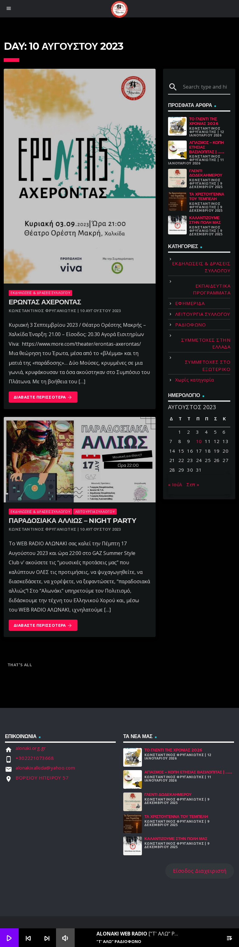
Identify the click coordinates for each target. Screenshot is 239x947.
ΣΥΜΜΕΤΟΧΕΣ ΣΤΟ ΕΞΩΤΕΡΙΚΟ (207, 365)
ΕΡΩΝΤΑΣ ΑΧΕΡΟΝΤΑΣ (45, 302)
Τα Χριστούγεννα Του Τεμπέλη (206, 196)
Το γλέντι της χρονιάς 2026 (203, 121)
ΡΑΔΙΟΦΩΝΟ (190, 324)
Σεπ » (192, 484)
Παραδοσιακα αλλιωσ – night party (72, 520)
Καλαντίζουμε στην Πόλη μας (205, 220)
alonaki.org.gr (31, 748)
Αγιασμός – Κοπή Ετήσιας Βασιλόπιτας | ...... (188, 772)
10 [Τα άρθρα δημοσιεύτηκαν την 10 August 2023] (199, 441)
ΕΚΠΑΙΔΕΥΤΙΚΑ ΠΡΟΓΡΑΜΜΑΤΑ (211, 289)
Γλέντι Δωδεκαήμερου (205, 173)
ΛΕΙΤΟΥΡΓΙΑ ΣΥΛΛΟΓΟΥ (95, 511)
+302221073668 (35, 758)
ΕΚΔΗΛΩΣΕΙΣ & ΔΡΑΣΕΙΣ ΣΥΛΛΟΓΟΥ (40, 292)
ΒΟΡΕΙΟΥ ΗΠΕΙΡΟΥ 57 (42, 777)
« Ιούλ (175, 484)
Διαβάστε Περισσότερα (43, 397)
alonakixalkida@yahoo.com (45, 768)
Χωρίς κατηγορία (194, 379)
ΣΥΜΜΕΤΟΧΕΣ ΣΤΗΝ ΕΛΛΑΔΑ (205, 343)
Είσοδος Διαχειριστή (200, 870)
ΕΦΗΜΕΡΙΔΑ (189, 303)
